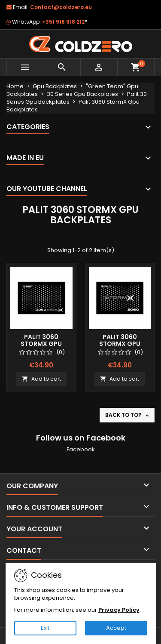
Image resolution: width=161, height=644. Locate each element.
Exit (45, 628)
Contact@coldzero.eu (61, 7)
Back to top (128, 415)
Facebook (81, 449)
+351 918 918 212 (64, 21)
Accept (116, 628)
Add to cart (41, 378)
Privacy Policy (119, 610)
